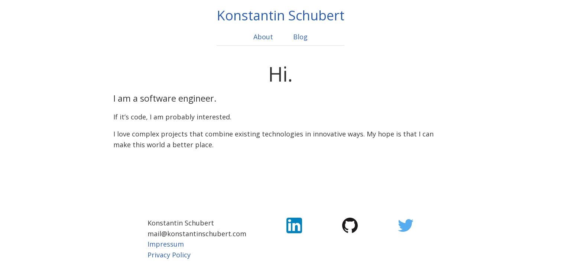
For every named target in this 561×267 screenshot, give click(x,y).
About (263, 36)
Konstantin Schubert (280, 15)
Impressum (165, 244)
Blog (300, 36)
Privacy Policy (169, 254)
